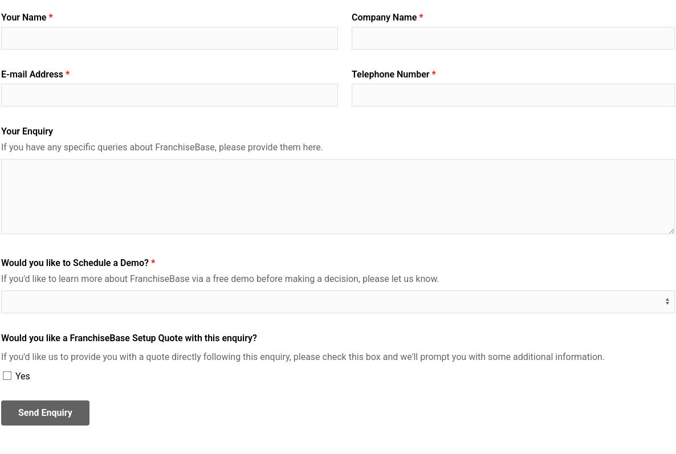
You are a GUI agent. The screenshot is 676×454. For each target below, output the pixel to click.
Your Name (23, 17)
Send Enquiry (45, 412)
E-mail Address (32, 74)
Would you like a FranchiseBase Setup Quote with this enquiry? (129, 338)
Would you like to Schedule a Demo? (75, 262)
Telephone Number (391, 74)
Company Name (384, 17)
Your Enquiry (27, 131)
